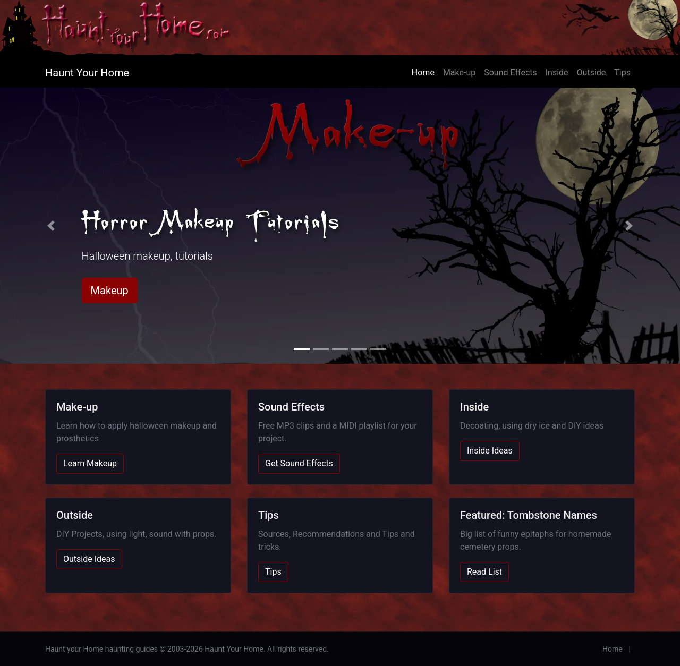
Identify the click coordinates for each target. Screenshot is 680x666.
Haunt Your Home (87, 72)
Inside (557, 72)
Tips (622, 72)
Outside (591, 72)
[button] (51, 226)
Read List (484, 572)
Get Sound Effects (299, 463)
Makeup (110, 290)
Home (423, 72)
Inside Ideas (490, 451)
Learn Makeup (90, 463)
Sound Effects (510, 72)
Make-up (459, 72)
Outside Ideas (89, 559)
